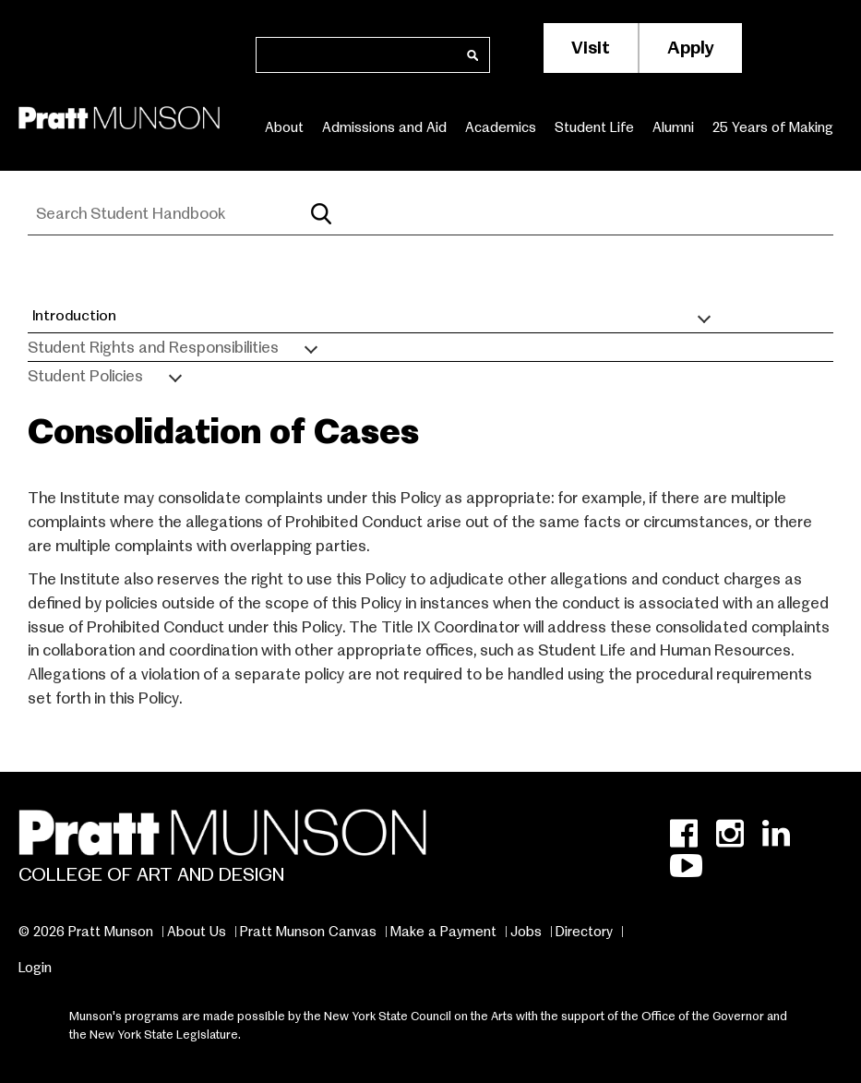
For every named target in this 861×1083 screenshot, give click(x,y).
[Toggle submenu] (704, 317)
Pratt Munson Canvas (308, 931)
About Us (196, 931)
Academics (500, 127)
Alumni (673, 127)
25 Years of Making (772, 127)
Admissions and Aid (384, 127)
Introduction (74, 315)
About (284, 127)
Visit (590, 47)
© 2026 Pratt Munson (85, 931)
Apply (690, 47)
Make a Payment (443, 931)
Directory (584, 931)
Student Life (594, 127)
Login (35, 967)
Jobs (526, 931)
